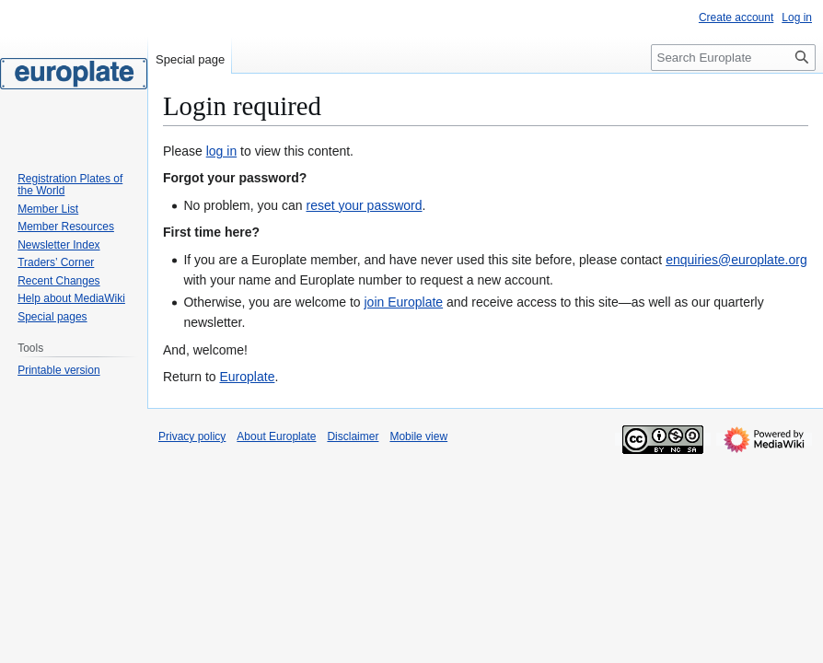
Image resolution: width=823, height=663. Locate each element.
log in (221, 151)
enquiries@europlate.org (736, 259)
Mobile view (418, 436)
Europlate (246, 376)
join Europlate (403, 302)
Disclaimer (352, 436)
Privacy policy (192, 436)
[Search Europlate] (733, 57)
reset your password (364, 205)
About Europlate (276, 436)
